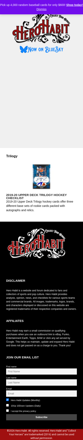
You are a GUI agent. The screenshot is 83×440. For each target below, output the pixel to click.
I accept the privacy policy (23, 411)
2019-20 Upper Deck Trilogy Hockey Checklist (36, 196)
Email (9, 389)
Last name (11, 377)
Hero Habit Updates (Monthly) (23, 399)
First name (11, 366)
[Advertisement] (41, 101)
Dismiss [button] (42, 9)
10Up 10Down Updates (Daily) (23, 405)
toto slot (10, 268)
